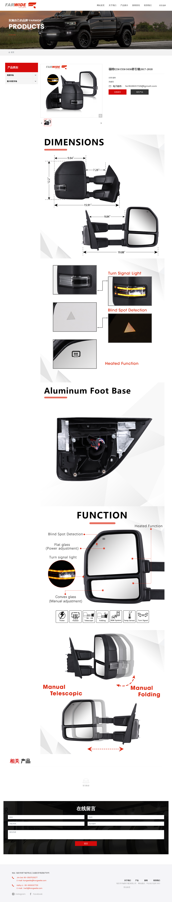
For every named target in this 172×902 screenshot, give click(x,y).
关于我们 (127, 880)
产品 (137, 880)
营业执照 (127, 887)
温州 (154, 883)
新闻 (146, 880)
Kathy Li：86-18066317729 (27, 885)
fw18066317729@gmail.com (141, 86)
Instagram (20, 894)
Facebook (37, 894)
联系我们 (156, 880)
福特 (114, 78)
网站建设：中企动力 (145, 883)
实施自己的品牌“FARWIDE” (26, 20)
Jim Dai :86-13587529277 (27, 877)
